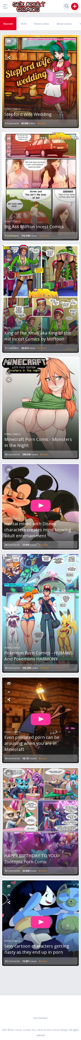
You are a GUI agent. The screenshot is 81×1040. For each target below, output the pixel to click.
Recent (8, 24)
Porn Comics (12, 109)
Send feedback (40, 1018)
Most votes (41, 24)
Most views (64, 24)
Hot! (24, 24)
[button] (6, 6)
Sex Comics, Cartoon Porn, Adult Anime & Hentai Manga (39, 1029)
